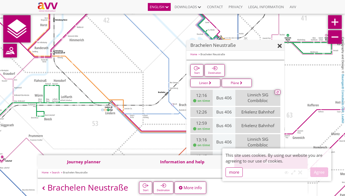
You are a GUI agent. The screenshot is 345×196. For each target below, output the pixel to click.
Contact (215, 6)
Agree (319, 172)
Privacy (235, 6)
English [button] (159, 6)
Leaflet (342, 118)
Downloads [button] (188, 6)
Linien (205, 83)
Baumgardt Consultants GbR (342, 93)
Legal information (266, 6)
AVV (293, 6)
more (234, 172)
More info (190, 187)
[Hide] (280, 46)
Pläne (236, 83)
